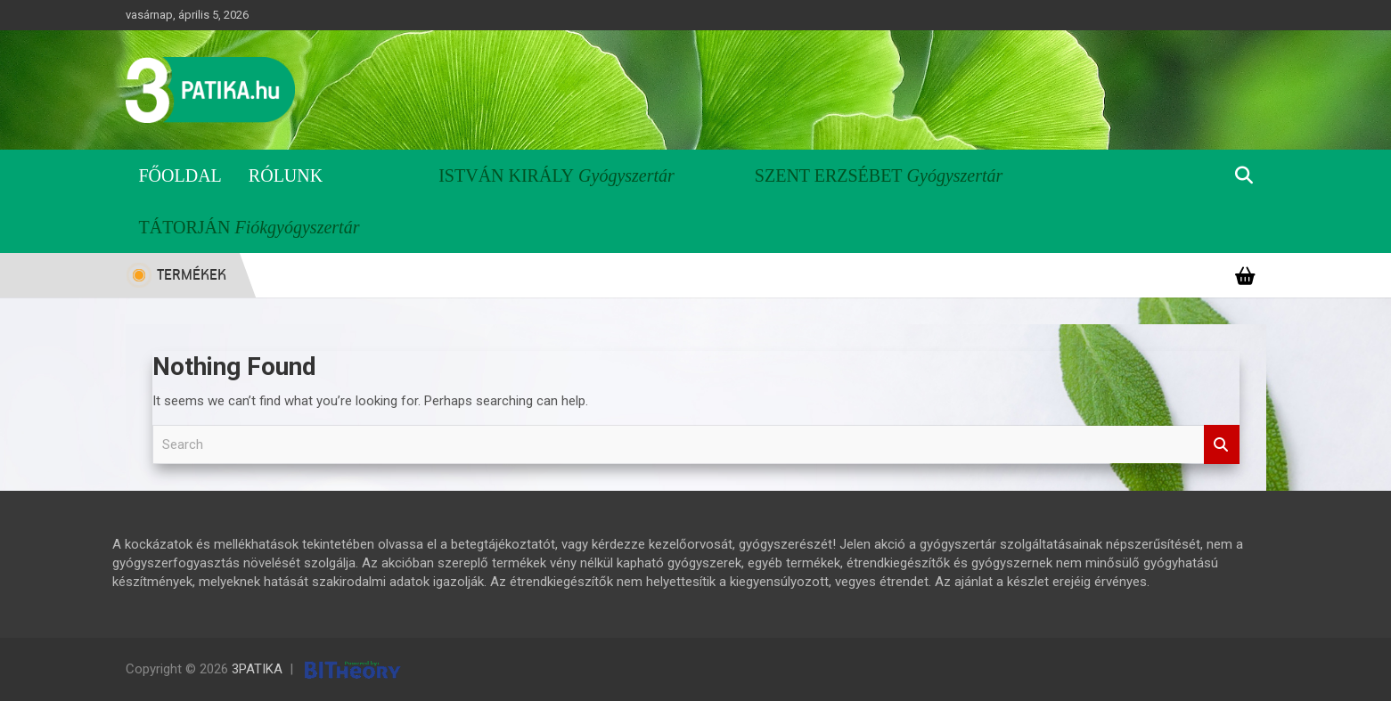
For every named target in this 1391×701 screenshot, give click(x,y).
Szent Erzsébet (829, 175)
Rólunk (286, 175)
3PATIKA (257, 669)
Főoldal (180, 175)
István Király (506, 175)
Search (1222, 445)
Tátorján (185, 227)
